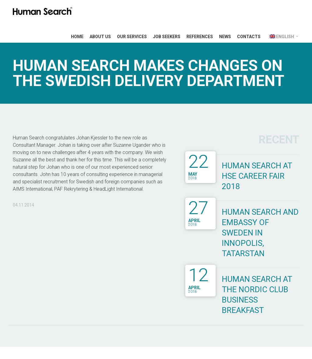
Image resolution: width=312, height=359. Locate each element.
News (225, 36)
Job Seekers (166, 36)
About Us (100, 36)
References (199, 36)
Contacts (249, 36)
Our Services (132, 36)
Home (77, 36)
